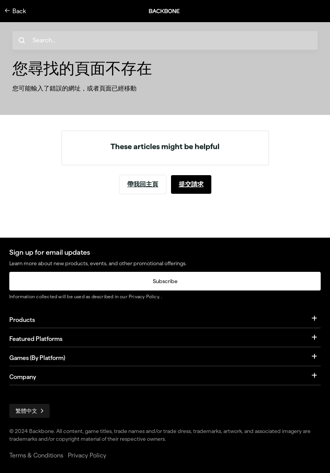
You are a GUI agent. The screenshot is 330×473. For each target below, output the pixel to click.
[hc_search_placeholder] (165, 40)
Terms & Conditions (36, 455)
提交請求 (191, 184)
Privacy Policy (144, 296)
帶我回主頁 (142, 184)
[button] (168, 11)
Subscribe (165, 281)
